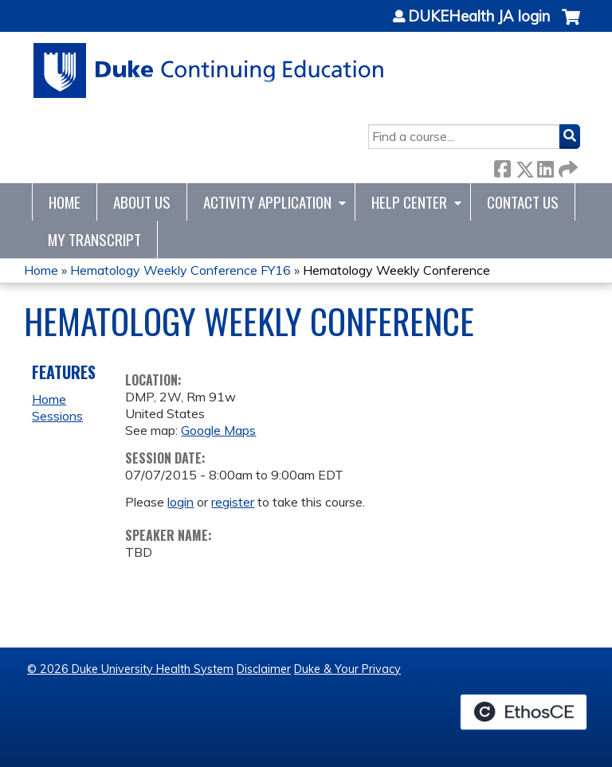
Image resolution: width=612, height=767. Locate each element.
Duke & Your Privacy (347, 669)
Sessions (57, 416)
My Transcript (94, 239)
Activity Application (267, 201)
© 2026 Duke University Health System (130, 669)
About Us (142, 201)
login (180, 502)
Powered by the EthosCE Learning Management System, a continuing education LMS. (523, 712)
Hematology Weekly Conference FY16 (180, 270)
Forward (567, 166)
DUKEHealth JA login (479, 17)
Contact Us (523, 201)
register (232, 502)
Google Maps (218, 430)
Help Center (409, 201)
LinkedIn (545, 166)
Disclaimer (264, 669)
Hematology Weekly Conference (396, 270)
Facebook (502, 166)
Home (64, 201)
